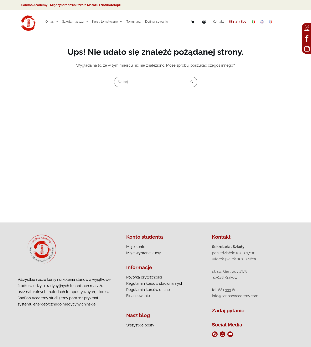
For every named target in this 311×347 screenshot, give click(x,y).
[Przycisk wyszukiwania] (192, 82)
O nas (52, 21)
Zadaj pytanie (228, 311)
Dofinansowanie (156, 21)
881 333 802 (238, 21)
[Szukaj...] (150, 82)
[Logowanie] (204, 22)
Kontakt (218, 21)
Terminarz (133, 21)
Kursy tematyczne (108, 21)
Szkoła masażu (75, 21)
